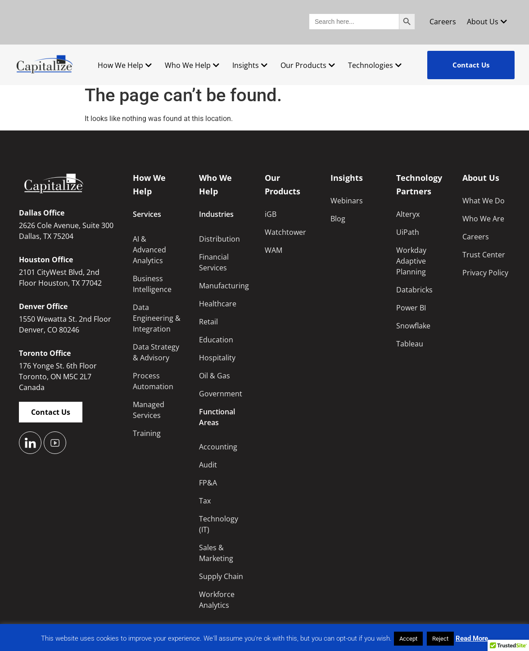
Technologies (375, 65)
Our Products (307, 65)
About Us (487, 22)
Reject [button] (440, 638)
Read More (472, 638)
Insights (249, 65)
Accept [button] (408, 638)
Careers (443, 22)
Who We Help (192, 65)
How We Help (125, 65)
